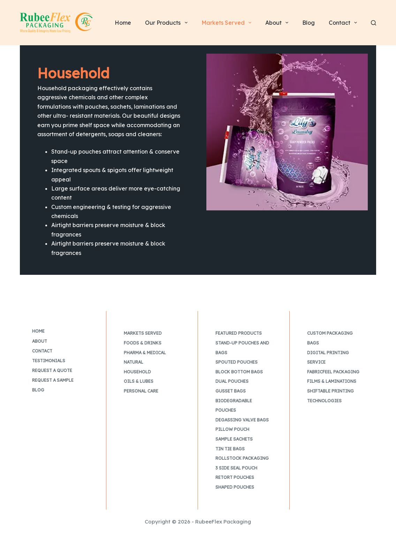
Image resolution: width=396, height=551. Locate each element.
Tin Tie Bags (230, 448)
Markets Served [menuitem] (227, 22)
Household (137, 371)
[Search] (373, 22)
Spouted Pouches (236, 362)
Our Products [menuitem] (167, 22)
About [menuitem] (278, 22)
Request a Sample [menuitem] (53, 380)
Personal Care (141, 391)
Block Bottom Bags (239, 371)
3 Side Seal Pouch (236, 468)
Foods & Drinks (142, 343)
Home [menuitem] (123, 22)
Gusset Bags (230, 391)
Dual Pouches (232, 381)
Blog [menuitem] (308, 22)
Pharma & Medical (145, 352)
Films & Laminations (331, 381)
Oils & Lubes (138, 381)
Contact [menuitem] (344, 22)
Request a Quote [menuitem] (52, 370)
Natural (133, 362)
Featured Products (238, 333)
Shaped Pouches (234, 487)
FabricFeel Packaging (333, 371)
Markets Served (143, 333)
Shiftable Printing (330, 391)
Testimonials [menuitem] (48, 360)
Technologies (324, 400)
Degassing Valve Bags (242, 419)
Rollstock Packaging (242, 458)
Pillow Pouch (232, 429)
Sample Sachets (234, 439)
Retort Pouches (234, 477)
